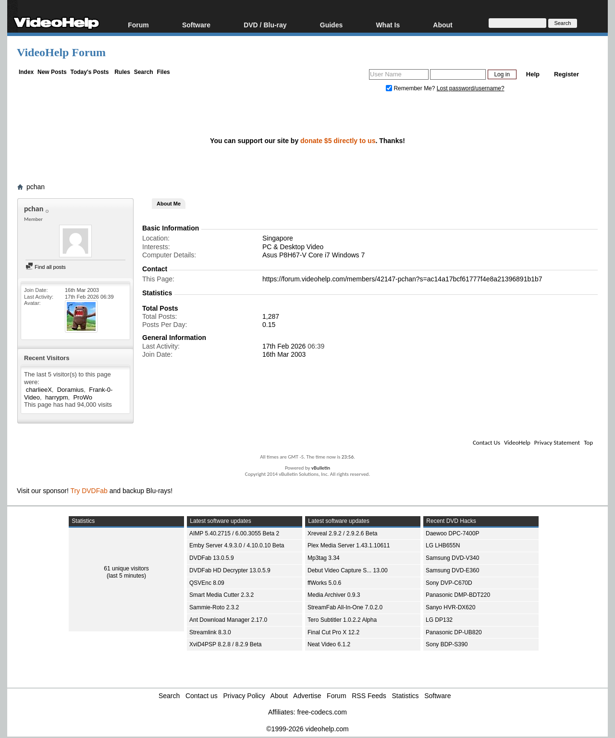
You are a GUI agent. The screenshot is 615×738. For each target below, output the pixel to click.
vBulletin (320, 468)
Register (566, 74)
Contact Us (486, 442)
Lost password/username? (470, 88)
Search (143, 72)
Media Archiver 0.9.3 (334, 595)
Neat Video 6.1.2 (329, 644)
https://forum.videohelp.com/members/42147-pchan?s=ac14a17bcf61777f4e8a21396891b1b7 (402, 279)
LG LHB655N (443, 545)
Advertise (307, 696)
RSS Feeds (369, 696)
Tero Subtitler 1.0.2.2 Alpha (342, 620)
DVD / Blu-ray (265, 24)
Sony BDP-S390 (446, 644)
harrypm (56, 397)
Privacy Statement (557, 442)
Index (26, 72)
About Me (169, 203)
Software (196, 24)
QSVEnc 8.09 (206, 583)
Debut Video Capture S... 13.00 (348, 570)
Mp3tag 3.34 (324, 558)
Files (163, 72)
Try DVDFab (89, 491)
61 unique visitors (126, 568)
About (442, 24)
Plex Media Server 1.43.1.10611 (349, 545)
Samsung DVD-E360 (452, 570)
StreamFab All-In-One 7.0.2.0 (345, 607)
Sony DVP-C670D (449, 583)
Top (588, 442)
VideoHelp (517, 442)
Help (533, 74)
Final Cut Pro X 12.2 (333, 632)
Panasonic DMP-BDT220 (458, 595)
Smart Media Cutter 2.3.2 (221, 595)
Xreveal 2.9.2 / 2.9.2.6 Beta (342, 533)
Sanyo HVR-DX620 (450, 607)
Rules (122, 72)
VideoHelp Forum (61, 52)
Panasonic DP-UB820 (454, 632)
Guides (331, 24)
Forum (138, 24)
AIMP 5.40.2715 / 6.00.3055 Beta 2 (234, 533)
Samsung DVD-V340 (452, 558)
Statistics (405, 696)
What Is (388, 24)
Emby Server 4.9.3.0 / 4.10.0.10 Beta (236, 545)
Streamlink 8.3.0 (210, 632)
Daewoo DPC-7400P (452, 533)
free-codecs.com (321, 712)
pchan (35, 187)
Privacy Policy (244, 696)
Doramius (70, 389)
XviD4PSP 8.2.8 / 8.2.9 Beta (225, 644)
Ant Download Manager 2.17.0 (228, 620)
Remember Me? (411, 88)
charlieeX (39, 389)
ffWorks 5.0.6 (324, 583)
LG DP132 (439, 620)
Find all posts (45, 267)
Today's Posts (89, 72)
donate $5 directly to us (337, 141)
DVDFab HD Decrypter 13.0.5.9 (230, 570)
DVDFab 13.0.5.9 (211, 558)
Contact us (201, 696)
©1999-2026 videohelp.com (307, 729)
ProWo (82, 397)
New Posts (52, 72)
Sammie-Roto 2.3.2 (214, 607)
